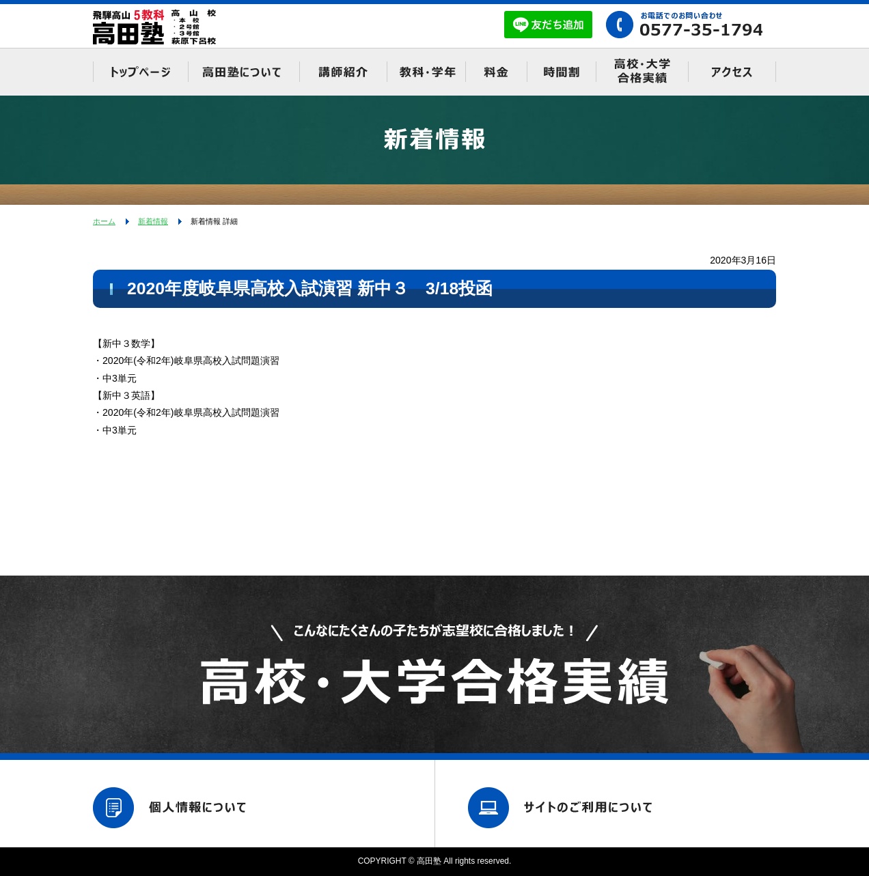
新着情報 (153, 221)
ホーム (104, 221)
